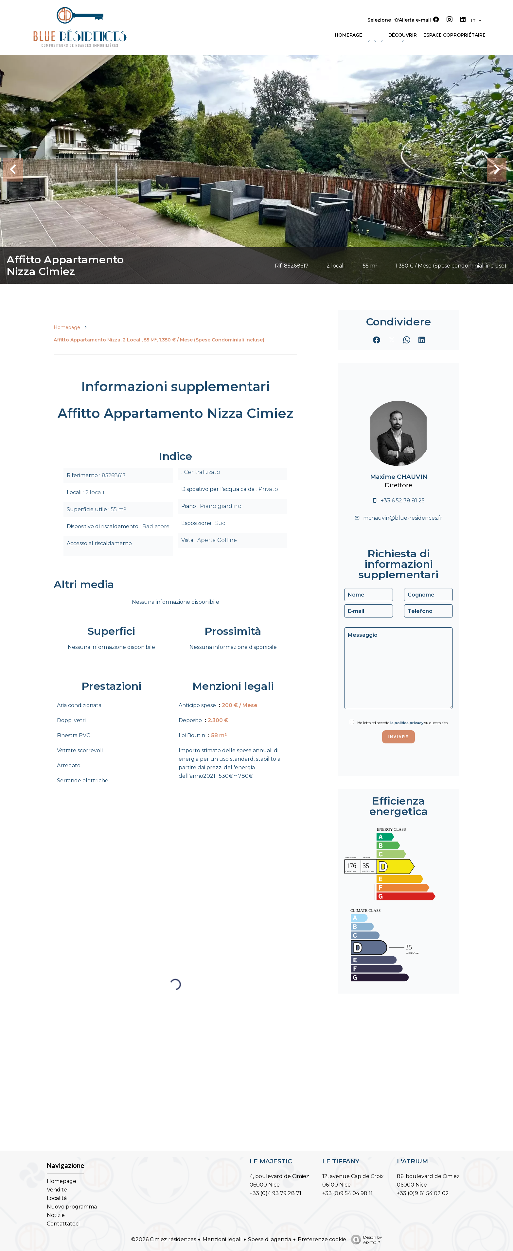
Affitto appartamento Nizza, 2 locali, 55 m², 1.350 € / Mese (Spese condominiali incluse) (159, 340)
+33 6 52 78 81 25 (403, 500)
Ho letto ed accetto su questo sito (402, 723)
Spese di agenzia (269, 1239)
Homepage (67, 327)
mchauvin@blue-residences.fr (402, 518)
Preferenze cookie (322, 1239)
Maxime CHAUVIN (398, 476)
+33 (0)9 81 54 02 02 (423, 1193)
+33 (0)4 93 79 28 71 (275, 1193)
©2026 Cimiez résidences (163, 1239)
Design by (365, 1239)
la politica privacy (406, 723)
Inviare (398, 737)
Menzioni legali (222, 1239)
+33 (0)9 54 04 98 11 (347, 1193)
